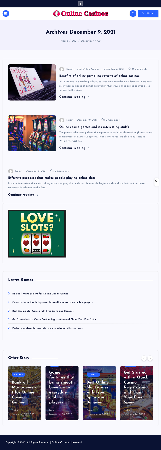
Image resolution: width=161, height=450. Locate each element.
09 (98, 41)
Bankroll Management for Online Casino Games (40, 294)
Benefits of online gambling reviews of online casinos (99, 76)
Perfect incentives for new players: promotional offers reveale (47, 328)
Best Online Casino (88, 69)
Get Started (148, 13)
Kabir (66, 69)
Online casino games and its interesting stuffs (94, 127)
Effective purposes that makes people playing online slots (52, 177)
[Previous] (144, 358)
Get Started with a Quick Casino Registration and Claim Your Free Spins (54, 319)
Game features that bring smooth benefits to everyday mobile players (52, 302)
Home (64, 41)
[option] (24, 393)
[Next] (150, 358)
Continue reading (74, 97)
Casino (18, 375)
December (87, 41)
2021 (74, 41)
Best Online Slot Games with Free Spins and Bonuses (43, 311)
